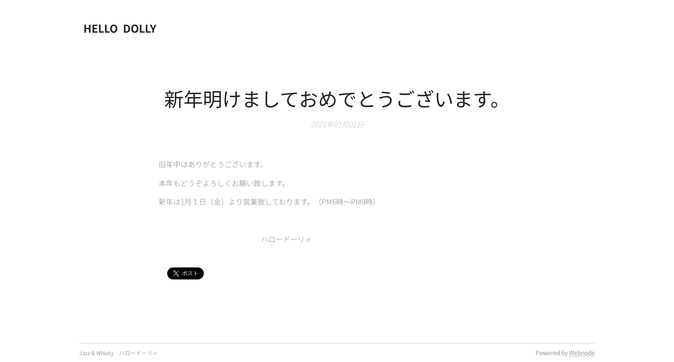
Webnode (582, 352)
